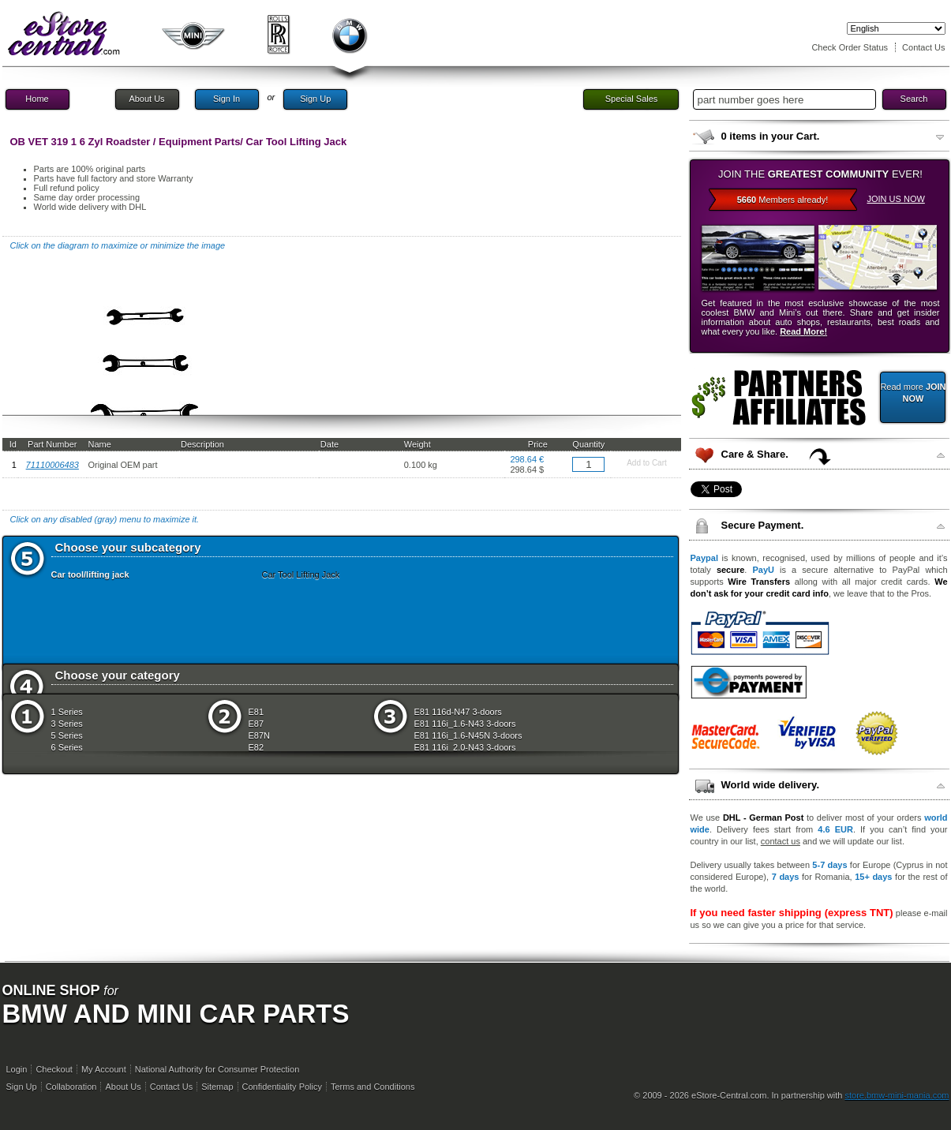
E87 (256, 723)
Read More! (803, 331)
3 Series (67, 723)
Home (36, 98)
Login (17, 1069)
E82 (256, 747)
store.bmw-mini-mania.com (896, 1095)
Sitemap (217, 1086)
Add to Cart (647, 462)
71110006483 (52, 465)
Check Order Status (849, 47)
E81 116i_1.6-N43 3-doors (465, 723)
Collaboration (71, 1086)
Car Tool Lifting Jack (301, 574)
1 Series (67, 712)
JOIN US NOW (896, 199)
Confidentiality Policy (282, 1086)
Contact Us (923, 47)
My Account (103, 1069)
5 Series (67, 735)
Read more (912, 392)
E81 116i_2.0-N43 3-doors (465, 747)
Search (914, 98)
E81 (256, 712)
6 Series (67, 747)
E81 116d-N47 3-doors (458, 712)
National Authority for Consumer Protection (217, 1069)
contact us (780, 841)
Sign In (226, 98)
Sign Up (315, 98)
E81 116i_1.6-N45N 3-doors (468, 735)
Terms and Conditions (372, 1086)
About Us (146, 98)
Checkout (54, 1069)
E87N (260, 735)
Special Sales (631, 98)
